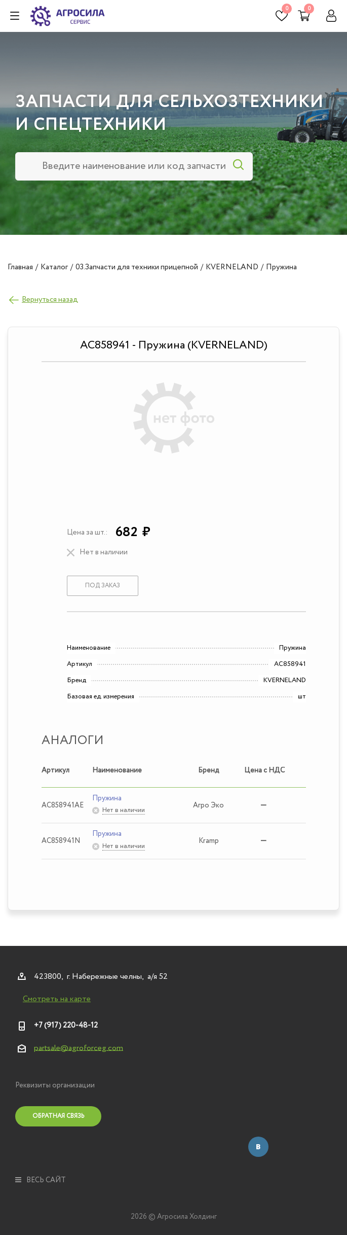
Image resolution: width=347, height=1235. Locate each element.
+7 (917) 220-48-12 (66, 1025)
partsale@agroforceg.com (78, 1047)
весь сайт (40, 1180)
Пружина (107, 798)
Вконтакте (258, 1147)
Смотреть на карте (57, 999)
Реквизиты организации (55, 1085)
